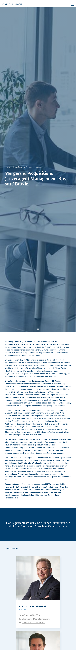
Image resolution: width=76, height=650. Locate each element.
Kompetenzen (18, 166)
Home (7, 166)
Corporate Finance (33, 166)
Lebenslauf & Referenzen (33, 622)
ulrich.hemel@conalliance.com (36, 618)
